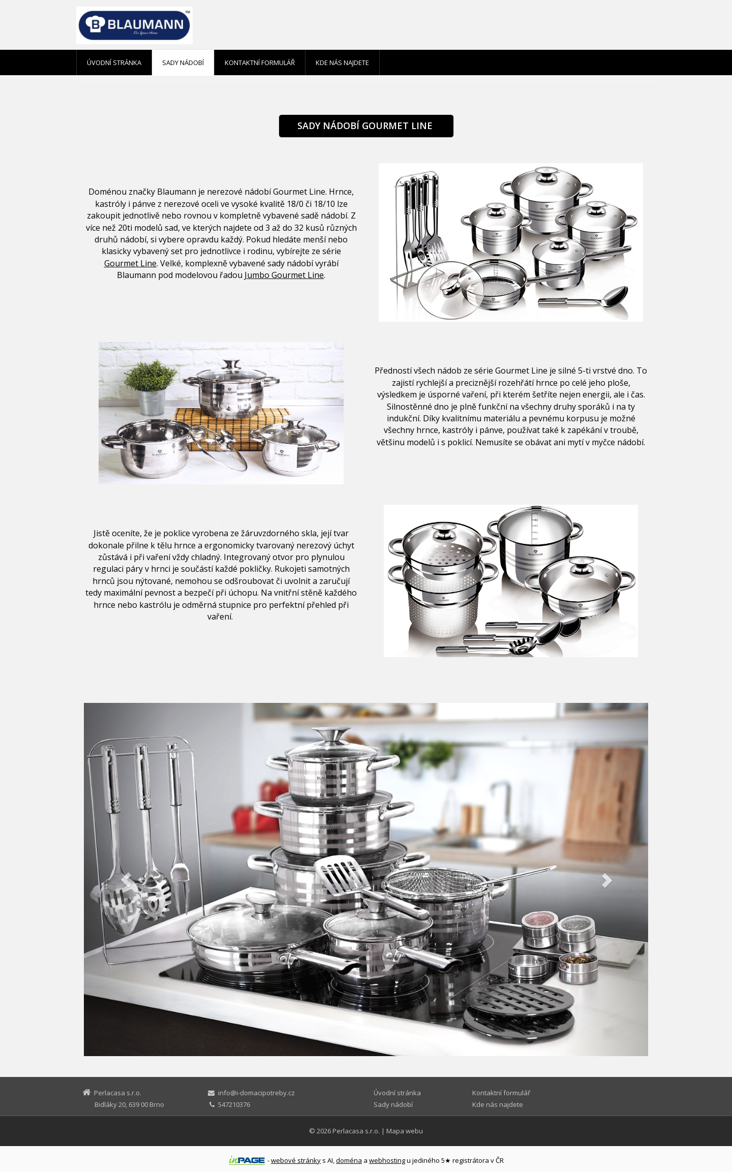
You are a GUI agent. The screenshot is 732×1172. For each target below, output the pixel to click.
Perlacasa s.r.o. (356, 1130)
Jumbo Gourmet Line (284, 275)
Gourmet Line (130, 263)
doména (349, 1160)
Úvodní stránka (114, 62)
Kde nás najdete (342, 62)
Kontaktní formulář (260, 62)
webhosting (387, 1160)
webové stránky (296, 1160)
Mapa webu (404, 1130)
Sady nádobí (183, 62)
